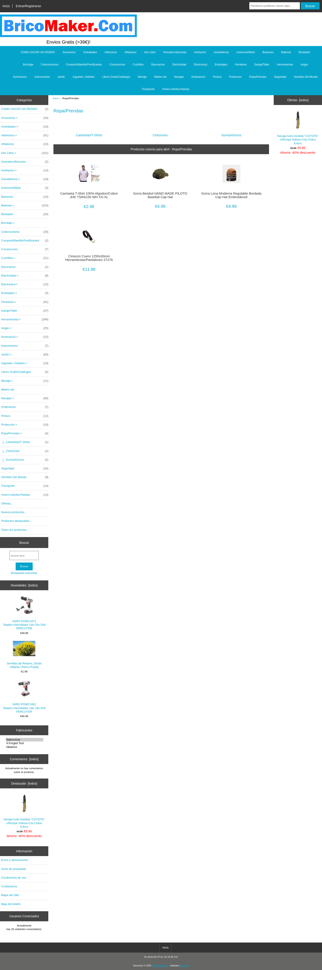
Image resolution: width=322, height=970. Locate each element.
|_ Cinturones (24, 451)
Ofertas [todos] (297, 100)
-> (24, 433)
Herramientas (285, 64)
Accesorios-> (24, 118)
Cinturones (160, 133)
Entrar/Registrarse (28, 6)
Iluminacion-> (24, 337)
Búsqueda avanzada (24, 573)
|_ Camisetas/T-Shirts (24, 442)
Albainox (25, 747)
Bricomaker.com (160, 965)
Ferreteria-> (24, 302)
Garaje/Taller (261, 64)
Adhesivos (111, 52)
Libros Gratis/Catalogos (116, 76)
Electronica (200, 64)
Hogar (304, 64)
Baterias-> (24, 205)
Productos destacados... (16, 521)
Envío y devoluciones (14, 860)
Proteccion (235, 76)
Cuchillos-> (24, 258)
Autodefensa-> (24, 179)
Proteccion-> (24, 424)
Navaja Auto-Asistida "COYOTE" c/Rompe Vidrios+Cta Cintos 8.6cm (24, 811)
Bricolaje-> (8, 223)
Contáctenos (9, 886)
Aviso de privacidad (13, 869)
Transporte (148, 89)
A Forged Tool (25, 743)
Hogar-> (24, 328)
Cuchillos (138, 64)
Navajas (179, 76)
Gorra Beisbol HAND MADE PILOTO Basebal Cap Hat (160, 195)
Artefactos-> (24, 170)
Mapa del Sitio (10, 895)
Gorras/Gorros (231, 133)
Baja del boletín (11, 904)
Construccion (117, 64)
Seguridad (280, 76)
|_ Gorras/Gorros (24, 460)
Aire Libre (149, 52)
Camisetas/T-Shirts (89, 133)
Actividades (90, 52)
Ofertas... (7, 503)
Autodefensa (221, 52)
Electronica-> (24, 284)
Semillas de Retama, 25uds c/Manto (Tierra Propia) (24, 655)
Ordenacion (198, 76)
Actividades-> (24, 126)
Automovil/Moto (245, 52)
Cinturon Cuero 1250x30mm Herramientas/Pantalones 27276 (89, 258)
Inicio (6, 6)
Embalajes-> (24, 293)
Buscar (24, 542)
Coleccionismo (49, 64)
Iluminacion (20, 76)
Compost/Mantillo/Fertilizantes (84, 64)
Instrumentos (42, 76)
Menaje (142, 76)
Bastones (268, 52)
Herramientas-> (24, 319)
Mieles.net (160, 76)
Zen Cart (184, 965)
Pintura (217, 76)
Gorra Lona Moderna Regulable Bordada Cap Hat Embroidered (231, 195)
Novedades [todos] (24, 585)
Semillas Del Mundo (306, 76)
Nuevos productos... (13, 512)
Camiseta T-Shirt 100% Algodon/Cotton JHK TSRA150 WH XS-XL (89, 195)
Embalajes (221, 64)
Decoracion (158, 64)
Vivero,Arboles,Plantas (175, 89)
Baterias (286, 52)
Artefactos (200, 52)
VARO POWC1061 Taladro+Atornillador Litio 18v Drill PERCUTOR (24, 696)
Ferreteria (240, 64)
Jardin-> (24, 354)
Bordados (304, 52)
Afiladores (130, 52)
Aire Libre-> (24, 153)
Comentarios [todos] (24, 759)
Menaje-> (24, 381)
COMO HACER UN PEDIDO (38, 52)
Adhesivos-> (24, 135)
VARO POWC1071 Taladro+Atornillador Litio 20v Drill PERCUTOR (24, 613)
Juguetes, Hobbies (83, 76)
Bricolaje (28, 64)
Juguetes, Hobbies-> (24, 363)
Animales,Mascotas (174, 52)
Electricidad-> (24, 275)
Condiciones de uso (13, 877)
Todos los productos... (15, 529)
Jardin (61, 76)
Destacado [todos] (24, 783)
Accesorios (69, 52)
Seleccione (25, 739)
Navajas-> (24, 398)
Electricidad (179, 64)
